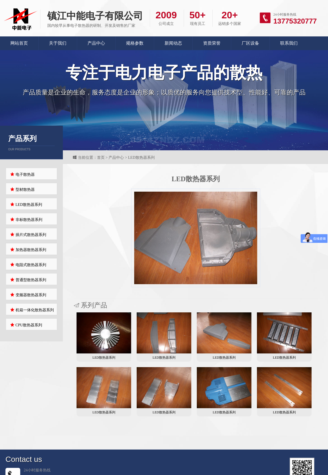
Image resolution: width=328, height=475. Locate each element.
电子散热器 (22, 174)
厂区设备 (250, 43)
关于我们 (57, 43)
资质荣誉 (212, 43)
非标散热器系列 (26, 219)
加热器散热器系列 (28, 249)
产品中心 (96, 43)
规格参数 (135, 43)
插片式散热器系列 (28, 234)
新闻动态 (173, 43)
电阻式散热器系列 (28, 264)
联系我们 (289, 43)
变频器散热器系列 (28, 294)
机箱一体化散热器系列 (32, 309)
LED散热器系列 (26, 204)
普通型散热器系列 (28, 279)
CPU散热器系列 (26, 325)
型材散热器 (22, 189)
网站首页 (19, 43)
